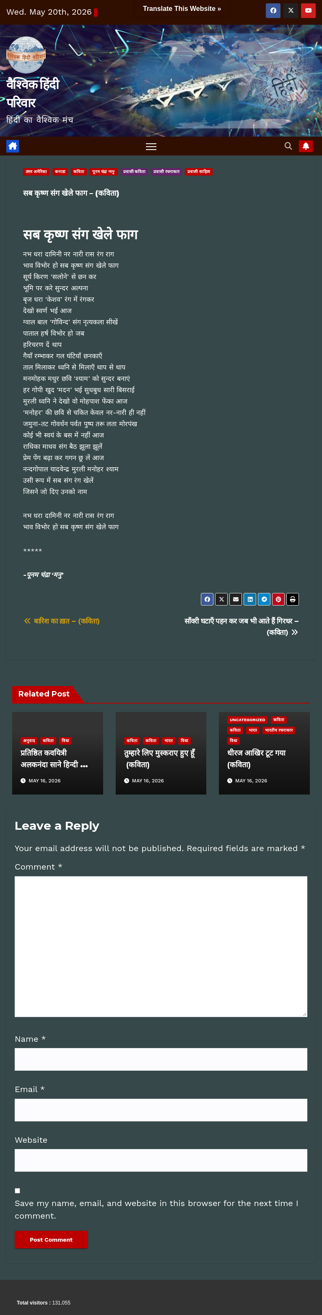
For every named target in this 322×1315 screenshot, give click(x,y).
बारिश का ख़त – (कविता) (61, 621)
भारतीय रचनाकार (279, 730)
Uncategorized (247, 719)
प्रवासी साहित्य (198, 172)
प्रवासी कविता (134, 172)
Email (30, 1090)
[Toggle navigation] (151, 146)
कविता (78, 172)
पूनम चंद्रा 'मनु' (103, 172)
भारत (168, 740)
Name (30, 1039)
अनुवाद (29, 740)
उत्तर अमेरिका (36, 172)
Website (31, 1140)
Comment (38, 867)
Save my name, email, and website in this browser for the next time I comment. (157, 1209)
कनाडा (60, 172)
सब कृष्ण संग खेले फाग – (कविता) (71, 193)
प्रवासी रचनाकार (166, 172)
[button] (288, 146)
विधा (65, 740)
